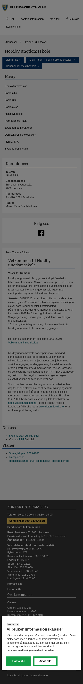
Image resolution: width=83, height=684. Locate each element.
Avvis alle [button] (45, 661)
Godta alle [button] (18, 661)
